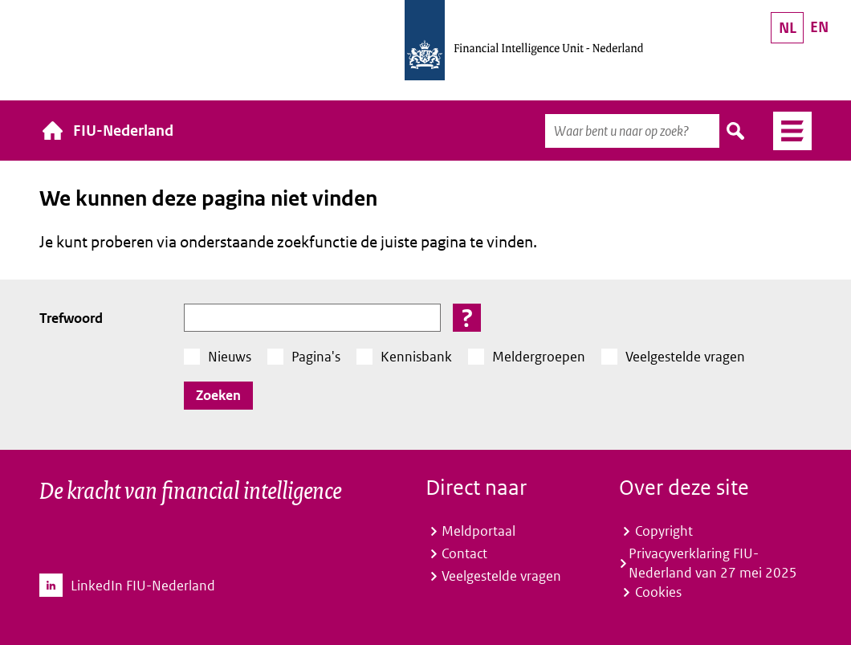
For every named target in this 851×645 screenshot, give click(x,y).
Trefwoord (71, 318)
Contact (464, 553)
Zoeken (736, 131)
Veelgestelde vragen (685, 356)
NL (787, 27)
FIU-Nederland (123, 130)
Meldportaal (478, 531)
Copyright (664, 531)
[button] (467, 318)
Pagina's (315, 356)
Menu (786, 131)
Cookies (658, 592)
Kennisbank (416, 356)
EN (819, 27)
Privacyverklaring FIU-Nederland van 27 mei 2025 (713, 563)
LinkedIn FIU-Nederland (143, 585)
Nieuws (229, 356)
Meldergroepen (538, 356)
